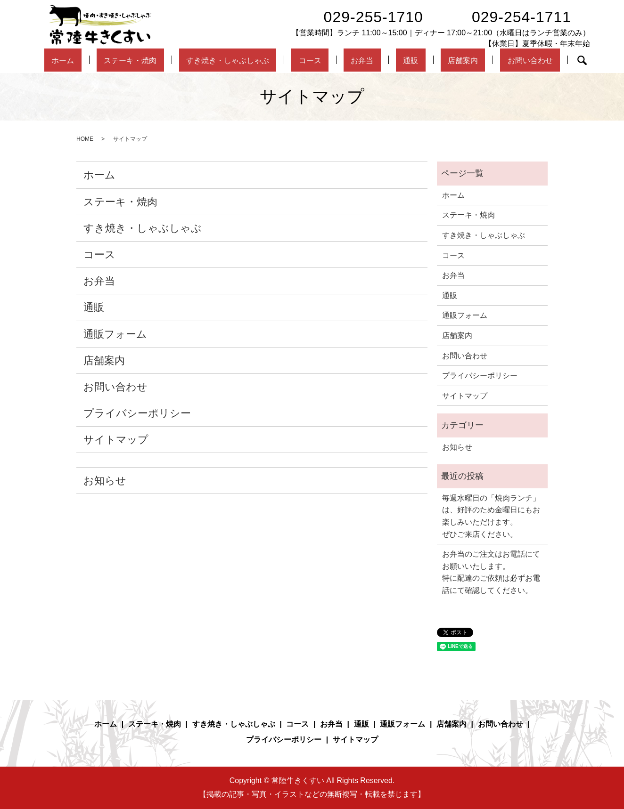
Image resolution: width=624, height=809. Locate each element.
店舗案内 (437, 60)
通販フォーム (115, 334)
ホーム (96, 60)
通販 (396, 60)
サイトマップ (115, 439)
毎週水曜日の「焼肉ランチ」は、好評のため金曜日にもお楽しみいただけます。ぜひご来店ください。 (491, 516)
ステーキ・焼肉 (154, 60)
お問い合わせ (494, 60)
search (542, 60)
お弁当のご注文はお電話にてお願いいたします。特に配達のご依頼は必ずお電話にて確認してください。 (491, 572)
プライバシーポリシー (137, 413)
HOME (84, 139)
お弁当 (360, 60)
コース (320, 60)
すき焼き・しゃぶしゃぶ (245, 60)
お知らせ (104, 480)
